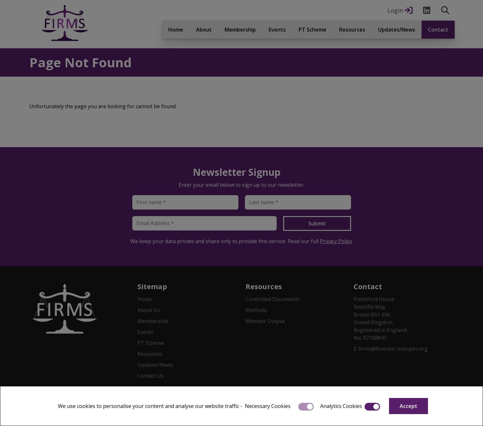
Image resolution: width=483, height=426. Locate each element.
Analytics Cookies (341, 406)
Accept (408, 406)
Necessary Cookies (268, 406)
